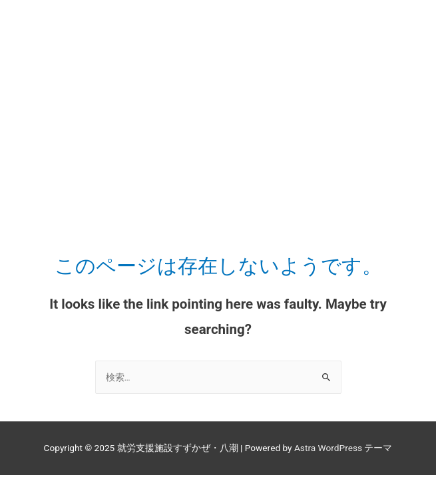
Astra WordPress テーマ (343, 447)
